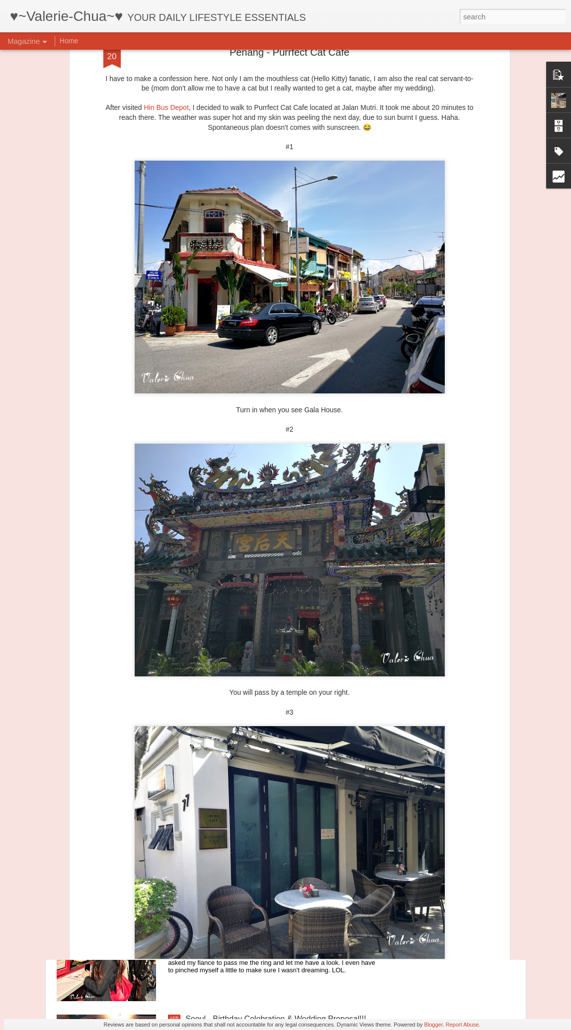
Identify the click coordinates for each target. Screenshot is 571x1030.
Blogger (433, 1025)
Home (69, 41)
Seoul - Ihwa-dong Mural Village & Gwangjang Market (279, 793)
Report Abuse (462, 1025)
